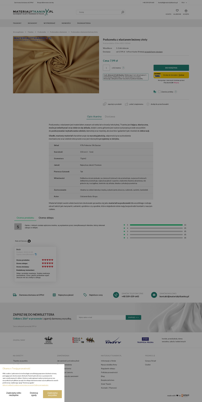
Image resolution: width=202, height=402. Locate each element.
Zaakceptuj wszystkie (52, 394)
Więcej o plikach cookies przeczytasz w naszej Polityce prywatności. (26, 385)
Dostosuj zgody (34, 394)
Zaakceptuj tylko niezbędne (13, 394)
